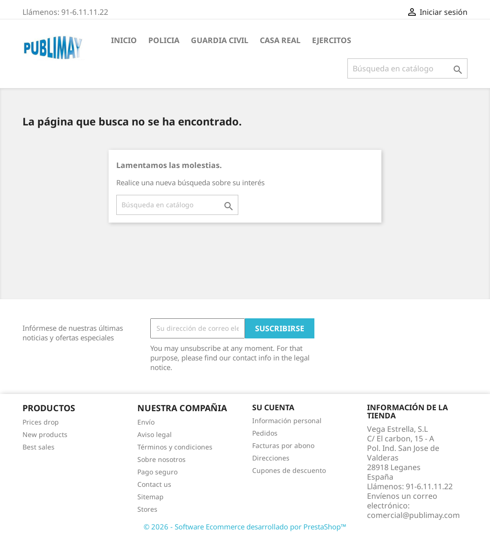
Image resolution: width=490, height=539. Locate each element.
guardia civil (219, 40)
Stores (147, 509)
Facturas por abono (283, 445)
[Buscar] (407, 68)
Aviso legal (154, 434)
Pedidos (265, 433)
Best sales (38, 446)
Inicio (124, 40)
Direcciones (271, 457)
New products (44, 434)
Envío (146, 422)
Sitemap (150, 496)
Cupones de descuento (289, 470)
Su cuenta (273, 407)
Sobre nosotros (161, 459)
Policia (163, 40)
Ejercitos (331, 40)
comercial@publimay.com (413, 515)
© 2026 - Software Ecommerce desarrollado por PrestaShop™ (245, 526)
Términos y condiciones (174, 446)
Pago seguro (157, 471)
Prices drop (40, 422)
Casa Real (280, 40)
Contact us (154, 484)
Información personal (287, 420)
